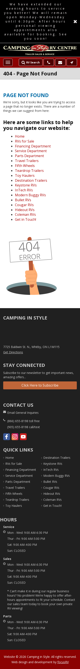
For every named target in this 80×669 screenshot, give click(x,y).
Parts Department (29, 155)
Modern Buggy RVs (30, 195)
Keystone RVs (26, 185)
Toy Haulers (25, 175)
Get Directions (13, 352)
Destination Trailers (31, 180)
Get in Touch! (25, 219)
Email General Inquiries (23, 413)
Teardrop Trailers (29, 170)
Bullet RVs (23, 200)
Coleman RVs (25, 214)
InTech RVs (24, 190)
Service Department (31, 150)
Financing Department (33, 146)
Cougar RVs (24, 204)
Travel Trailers (27, 160)
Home (20, 136)
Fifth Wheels (25, 165)
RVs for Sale (24, 141)
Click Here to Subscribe (40, 385)
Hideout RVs (25, 209)
